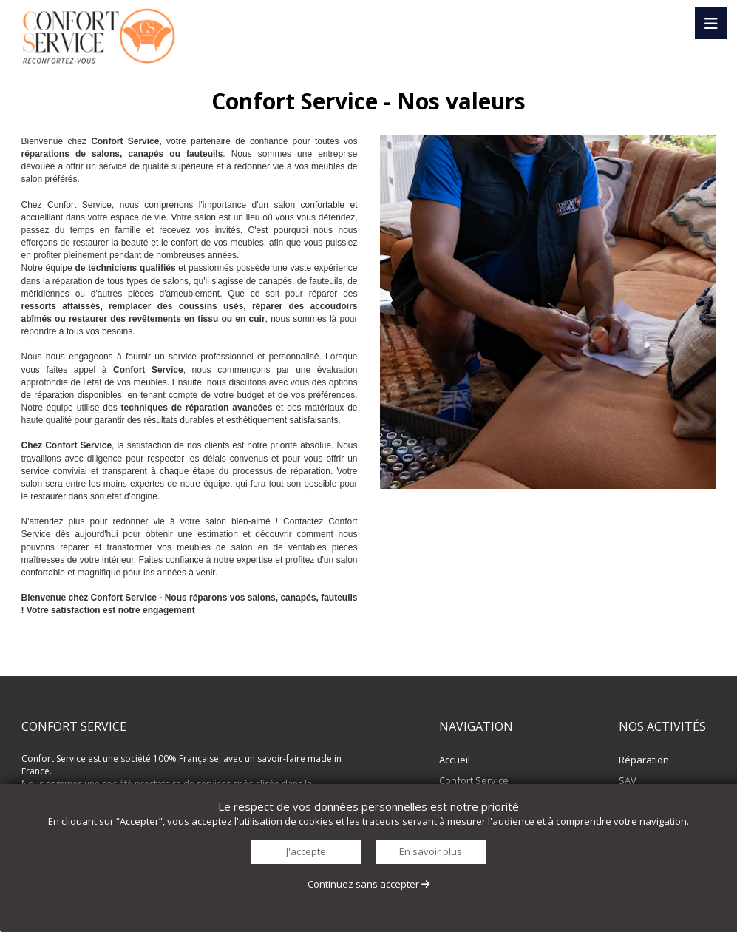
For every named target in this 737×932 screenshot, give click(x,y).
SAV (627, 780)
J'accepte (306, 851)
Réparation (644, 759)
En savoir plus (430, 851)
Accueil (454, 759)
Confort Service (474, 780)
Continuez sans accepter (368, 884)
